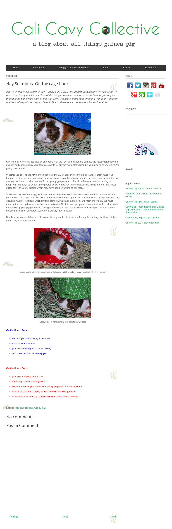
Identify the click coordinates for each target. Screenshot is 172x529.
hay (44, 407)
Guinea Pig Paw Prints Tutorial (141, 201)
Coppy (37, 407)
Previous (13, 516)
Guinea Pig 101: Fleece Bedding (142, 222)
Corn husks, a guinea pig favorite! (142, 217)
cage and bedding (24, 407)
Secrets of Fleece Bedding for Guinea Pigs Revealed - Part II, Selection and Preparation (144, 209)
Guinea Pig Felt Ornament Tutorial (143, 188)
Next (114, 516)
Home (65, 516)
